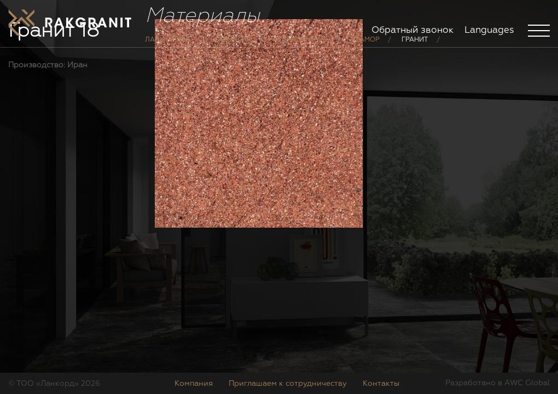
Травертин (230, 48)
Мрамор (365, 48)
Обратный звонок (412, 30)
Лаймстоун (166, 48)
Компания (194, 383)
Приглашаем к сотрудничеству (288, 383)
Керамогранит (300, 48)
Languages (489, 30)
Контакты (381, 383)
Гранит (415, 48)
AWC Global (527, 383)
